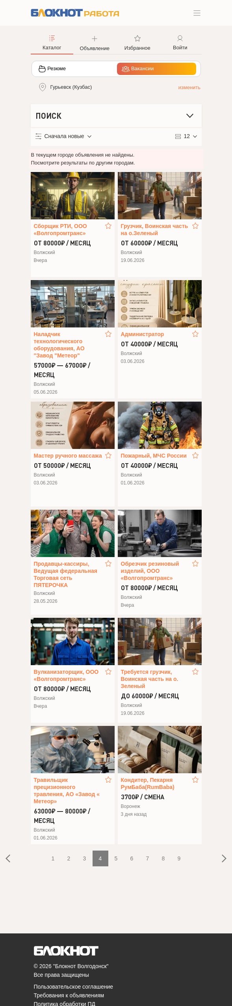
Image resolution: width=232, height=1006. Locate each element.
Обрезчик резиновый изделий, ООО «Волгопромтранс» (150, 571)
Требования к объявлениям (69, 995)
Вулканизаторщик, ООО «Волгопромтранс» (66, 675)
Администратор (142, 334)
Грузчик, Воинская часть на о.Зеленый (154, 229)
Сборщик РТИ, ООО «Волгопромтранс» (60, 229)
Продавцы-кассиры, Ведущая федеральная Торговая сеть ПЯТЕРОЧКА (65, 574)
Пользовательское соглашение (73, 987)
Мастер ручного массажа (68, 456)
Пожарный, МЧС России (154, 456)
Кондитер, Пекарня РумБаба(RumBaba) (147, 783)
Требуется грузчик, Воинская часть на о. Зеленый (149, 679)
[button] (94, 42)
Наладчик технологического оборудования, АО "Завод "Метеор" (59, 345)
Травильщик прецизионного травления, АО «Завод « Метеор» (67, 790)
